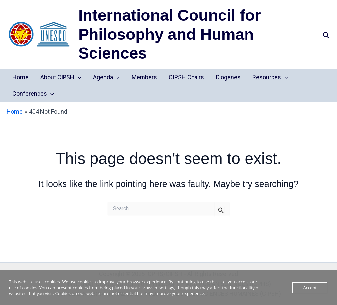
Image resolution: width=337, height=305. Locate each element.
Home (21, 77)
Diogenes (228, 77)
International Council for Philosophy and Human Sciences (169, 34)
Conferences (33, 94)
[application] (77, 77)
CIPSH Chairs (186, 77)
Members (144, 77)
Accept (310, 288)
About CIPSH (60, 77)
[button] (326, 34)
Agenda (106, 77)
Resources (270, 77)
